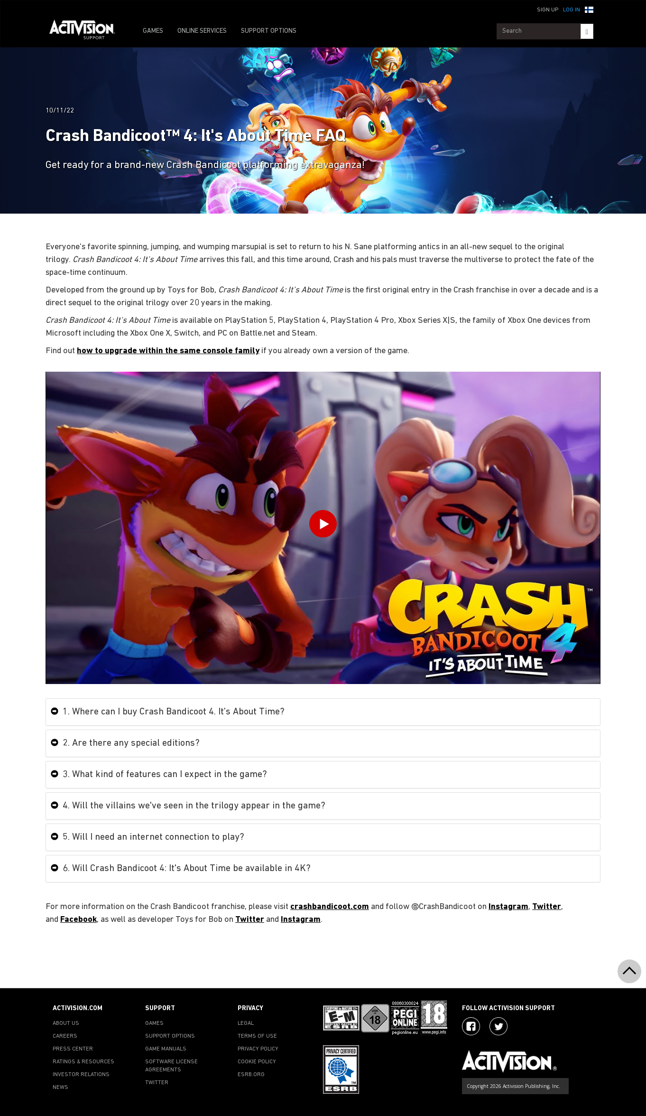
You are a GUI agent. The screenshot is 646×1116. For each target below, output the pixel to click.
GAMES (153, 31)
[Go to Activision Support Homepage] (87, 31)
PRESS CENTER (73, 1049)
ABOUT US (66, 1023)
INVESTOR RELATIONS (81, 1075)
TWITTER (156, 1083)
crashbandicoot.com (329, 906)
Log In (571, 10)
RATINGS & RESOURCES (83, 1062)
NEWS (60, 1087)
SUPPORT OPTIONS (268, 31)
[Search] (587, 31)
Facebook (78, 919)
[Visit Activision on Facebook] (471, 1026)
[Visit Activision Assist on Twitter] (498, 1026)
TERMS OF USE (257, 1036)
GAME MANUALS (165, 1049)
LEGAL (246, 1023)
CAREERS (65, 1036)
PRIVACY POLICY (258, 1049)
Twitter (546, 906)
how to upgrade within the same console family (168, 351)
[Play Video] (323, 526)
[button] (589, 9)
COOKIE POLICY (257, 1062)
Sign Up (547, 10)
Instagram (508, 906)
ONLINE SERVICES (202, 31)
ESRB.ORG (251, 1075)
